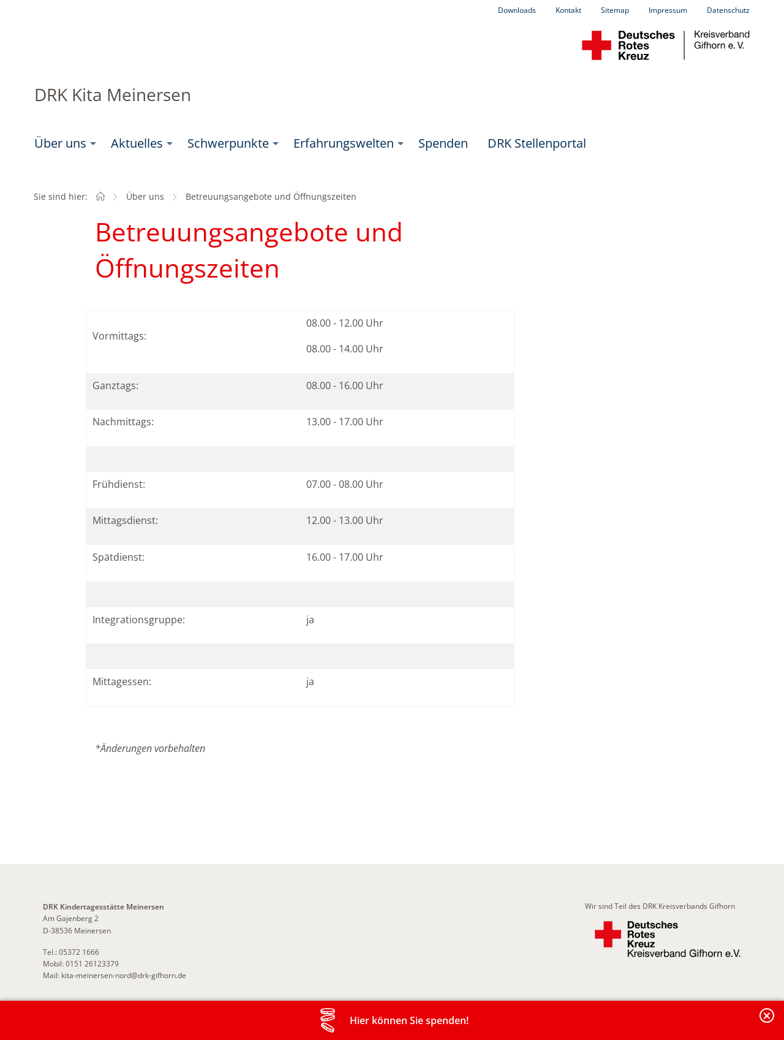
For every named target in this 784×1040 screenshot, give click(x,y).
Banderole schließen (767, 1022)
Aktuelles (137, 143)
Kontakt (568, 10)
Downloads (517, 10)
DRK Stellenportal (537, 143)
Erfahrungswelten (343, 143)
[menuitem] (62, 143)
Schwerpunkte (228, 143)
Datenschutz (728, 10)
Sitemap (615, 10)
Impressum (668, 10)
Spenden (443, 143)
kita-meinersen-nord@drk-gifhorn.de (123, 975)
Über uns (60, 143)
